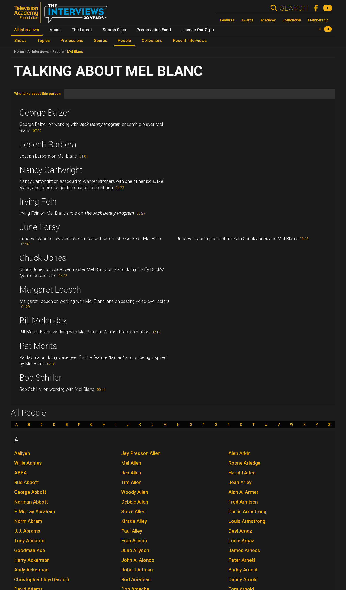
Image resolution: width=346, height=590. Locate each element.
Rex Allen (131, 472)
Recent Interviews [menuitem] (190, 40)
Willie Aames (28, 463)
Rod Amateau (136, 579)
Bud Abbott (26, 482)
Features (227, 20)
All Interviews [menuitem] (26, 29)
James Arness (244, 550)
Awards (247, 20)
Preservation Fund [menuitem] (154, 29)
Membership (318, 20)
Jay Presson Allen (140, 453)
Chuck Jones (42, 258)
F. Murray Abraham (34, 511)
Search (294, 8)
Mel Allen (131, 463)
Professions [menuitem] (71, 40)
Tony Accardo (29, 540)
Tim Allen (131, 482)
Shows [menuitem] (20, 40)
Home (19, 51)
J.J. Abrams (27, 531)
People (58, 51)
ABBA (20, 472)
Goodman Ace (29, 550)
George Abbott (30, 492)
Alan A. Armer (243, 492)
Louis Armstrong (246, 521)
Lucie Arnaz (241, 540)
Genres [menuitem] (100, 40)
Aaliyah (22, 453)
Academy (268, 20)
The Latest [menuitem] (81, 29)
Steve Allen (133, 511)
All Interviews (38, 51)
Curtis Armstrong (247, 511)
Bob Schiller (40, 378)
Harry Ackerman (32, 560)
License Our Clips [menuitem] (197, 29)
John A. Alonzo (137, 560)
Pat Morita (38, 346)
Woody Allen (134, 492)
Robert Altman (137, 570)
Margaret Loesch (50, 290)
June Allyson (135, 550)
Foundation (292, 20)
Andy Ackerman (31, 570)
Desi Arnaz (240, 531)
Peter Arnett (241, 560)
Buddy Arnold (242, 570)
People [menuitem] (124, 40)
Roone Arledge (244, 463)
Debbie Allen (134, 502)
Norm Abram (28, 521)
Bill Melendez (43, 320)
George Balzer (44, 113)
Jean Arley (240, 482)
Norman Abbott (31, 502)
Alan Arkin (239, 453)
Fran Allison (134, 540)
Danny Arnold (243, 579)
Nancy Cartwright (51, 170)
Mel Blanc (75, 51)
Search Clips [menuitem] (114, 29)
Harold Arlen (242, 472)
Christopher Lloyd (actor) (41, 579)
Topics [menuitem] (43, 40)
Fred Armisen (243, 502)
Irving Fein (37, 202)
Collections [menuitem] (152, 40)
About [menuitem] (55, 29)
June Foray (39, 227)
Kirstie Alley (134, 521)
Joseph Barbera (47, 144)
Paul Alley (131, 531)
